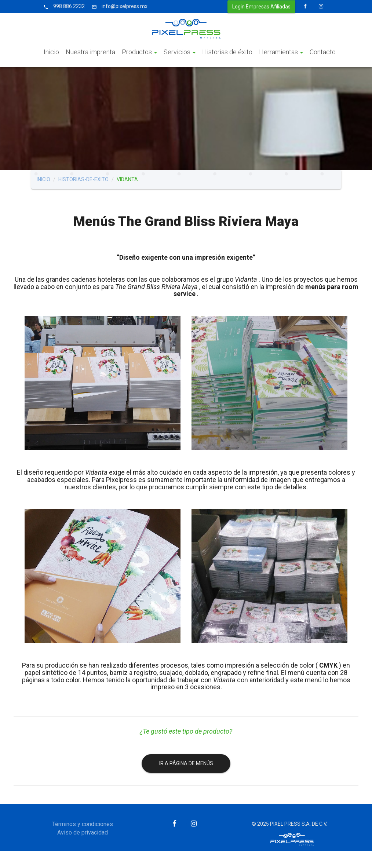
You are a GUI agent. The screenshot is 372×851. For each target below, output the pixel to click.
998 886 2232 (63, 6)
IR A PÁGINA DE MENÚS (186, 763)
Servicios (180, 52)
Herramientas (281, 52)
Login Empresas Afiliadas (261, 7)
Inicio (51, 52)
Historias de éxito (227, 52)
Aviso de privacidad (82, 832)
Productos (139, 52)
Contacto (323, 52)
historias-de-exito (83, 179)
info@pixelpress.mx (118, 6)
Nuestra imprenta (90, 52)
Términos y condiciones (82, 824)
